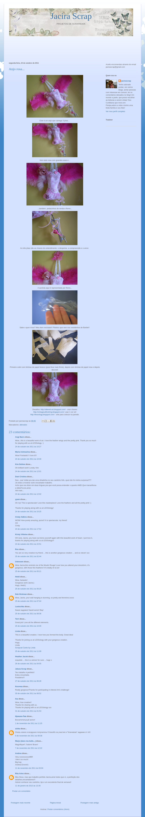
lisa (16, 699)
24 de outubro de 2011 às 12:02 (28, 494)
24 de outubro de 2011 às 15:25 (28, 511)
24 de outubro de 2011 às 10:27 (28, 447)
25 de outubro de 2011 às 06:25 (28, 589)
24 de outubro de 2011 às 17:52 (28, 529)
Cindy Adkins (21, 517)
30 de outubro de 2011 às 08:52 (28, 693)
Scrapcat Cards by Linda (25, 648)
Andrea (18, 753)
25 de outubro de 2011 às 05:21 (28, 571)
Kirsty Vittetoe (21, 534)
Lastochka (19, 606)
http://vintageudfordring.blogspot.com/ (48, 412)
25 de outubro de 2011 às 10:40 (28, 626)
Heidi (17, 577)
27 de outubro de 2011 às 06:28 (28, 681)
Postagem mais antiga (89, 803)
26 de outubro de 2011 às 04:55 (28, 664)
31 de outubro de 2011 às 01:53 (28, 711)
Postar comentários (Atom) (58, 809)
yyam (17, 499)
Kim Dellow (20, 464)
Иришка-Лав (20, 716)
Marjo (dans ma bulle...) (25, 741)
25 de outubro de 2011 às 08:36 (28, 614)
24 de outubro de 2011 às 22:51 (28, 544)
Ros (17, 549)
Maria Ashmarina (22, 452)
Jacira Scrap (71, 16)
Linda (17, 631)
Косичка (19, 686)
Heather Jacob (21, 656)
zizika (17, 729)
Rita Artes (19, 773)
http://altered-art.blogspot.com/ (53, 409)
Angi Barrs (19, 437)
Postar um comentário (21, 791)
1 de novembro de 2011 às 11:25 (28, 723)
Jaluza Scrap (20, 669)
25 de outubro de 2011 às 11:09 (28, 651)
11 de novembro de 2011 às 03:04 (29, 768)
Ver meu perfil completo (115, 111)
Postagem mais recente (20, 803)
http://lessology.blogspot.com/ (42, 414)
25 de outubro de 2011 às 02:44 (28, 556)
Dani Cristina (20, 477)
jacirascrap (126, 81)
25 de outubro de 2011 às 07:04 (28, 601)
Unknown (19, 562)
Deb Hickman (21, 594)
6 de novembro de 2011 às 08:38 (28, 736)
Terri (17, 619)
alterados (23, 425)
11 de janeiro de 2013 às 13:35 (27, 786)
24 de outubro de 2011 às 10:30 (28, 459)
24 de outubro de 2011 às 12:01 (28, 471)
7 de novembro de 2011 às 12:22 (28, 748)
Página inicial (55, 803)
